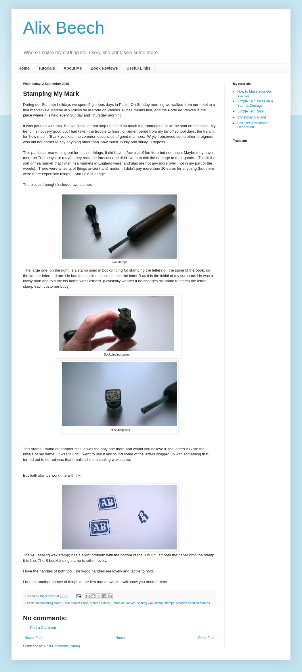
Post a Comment (43, 628)
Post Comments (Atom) (62, 646)
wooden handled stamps (193, 603)
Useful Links (138, 68)
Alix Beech (63, 27)
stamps (170, 603)
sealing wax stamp (150, 603)
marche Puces (100, 603)
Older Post (206, 638)
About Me (73, 68)
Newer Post (33, 638)
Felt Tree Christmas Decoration (252, 125)
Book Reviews (104, 68)
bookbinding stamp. (49, 603)
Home (24, 68)
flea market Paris (76, 603)
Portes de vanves (123, 603)
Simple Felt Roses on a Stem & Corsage (255, 103)
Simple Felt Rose (250, 111)
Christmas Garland (251, 117)
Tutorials (46, 68)
